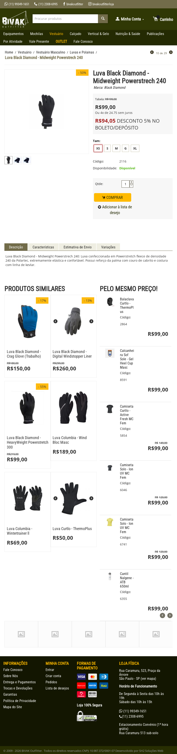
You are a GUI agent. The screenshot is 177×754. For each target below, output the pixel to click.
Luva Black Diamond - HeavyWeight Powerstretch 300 (27, 442)
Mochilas (36, 34)
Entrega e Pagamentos (19, 682)
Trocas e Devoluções (17, 688)
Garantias (10, 694)
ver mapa (148, 678)
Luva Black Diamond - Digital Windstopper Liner (72, 354)
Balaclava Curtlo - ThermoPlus (127, 305)
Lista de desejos (57, 688)
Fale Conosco (83, 41)
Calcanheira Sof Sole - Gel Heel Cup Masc (127, 359)
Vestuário (56, 34)
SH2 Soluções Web (151, 751)
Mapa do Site (12, 707)
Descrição (16, 247)
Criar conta (53, 676)
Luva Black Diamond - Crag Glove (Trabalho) (24, 354)
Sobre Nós (10, 676)
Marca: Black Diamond (109, 87)
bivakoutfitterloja (101, 4)
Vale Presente (39, 41)
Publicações (155, 34)
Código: (98, 161)
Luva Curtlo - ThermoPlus (72, 528)
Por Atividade (12, 41)
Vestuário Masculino (50, 52)
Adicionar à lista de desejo (115, 210)
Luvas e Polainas (82, 52)
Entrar (50, 670)
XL (135, 148)
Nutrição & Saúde (128, 34)
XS (98, 148)
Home (9, 52)
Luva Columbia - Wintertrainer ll (19, 531)
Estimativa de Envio (78, 247)
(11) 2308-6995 (45, 4)
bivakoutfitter (73, 4)
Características (43, 247)
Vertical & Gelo (98, 34)
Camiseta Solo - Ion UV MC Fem (126, 471)
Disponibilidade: (105, 168)
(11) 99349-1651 (16, 4)
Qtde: (99, 184)
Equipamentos (13, 34)
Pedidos (51, 682)
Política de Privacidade (19, 701)
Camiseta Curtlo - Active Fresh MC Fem (126, 414)
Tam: (96, 141)
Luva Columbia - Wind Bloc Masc (70, 440)
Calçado (75, 34)
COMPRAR (112, 197)
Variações (108, 247)
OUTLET (61, 41)
